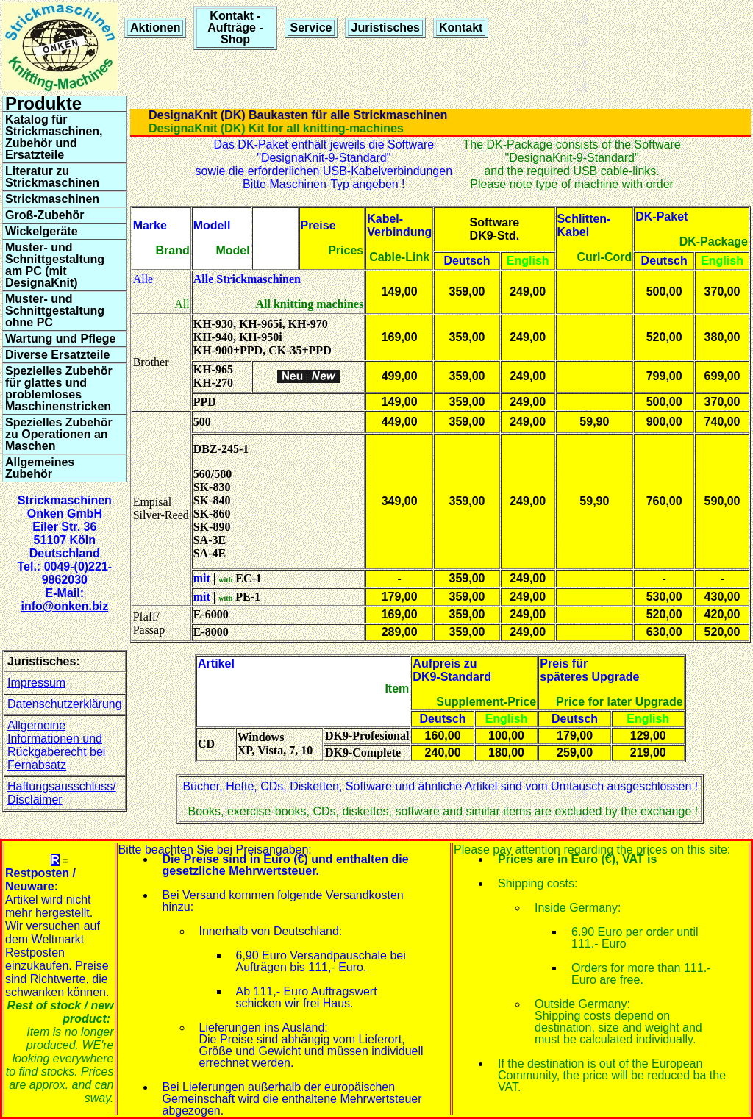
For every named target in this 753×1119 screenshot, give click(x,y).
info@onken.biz (64, 606)
